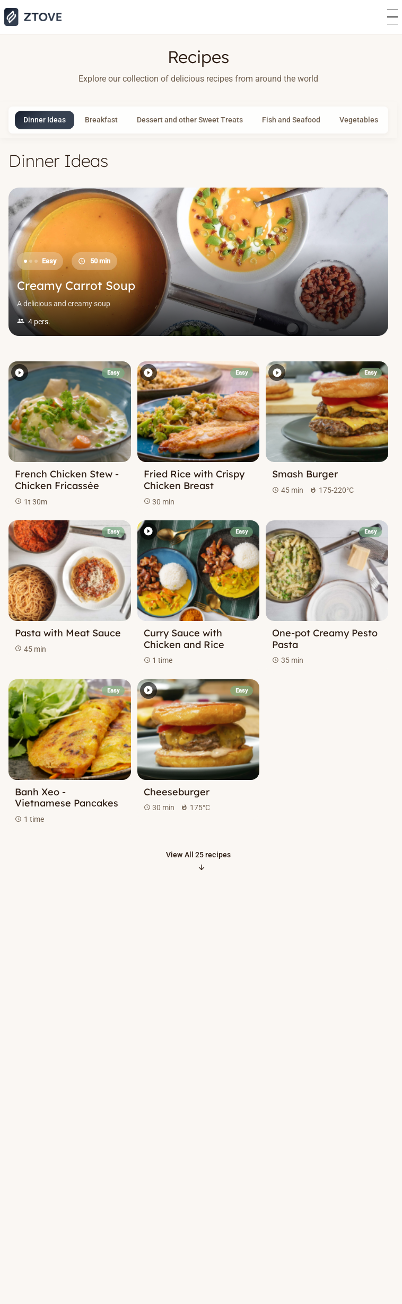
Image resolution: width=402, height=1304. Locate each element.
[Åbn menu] (392, 17)
